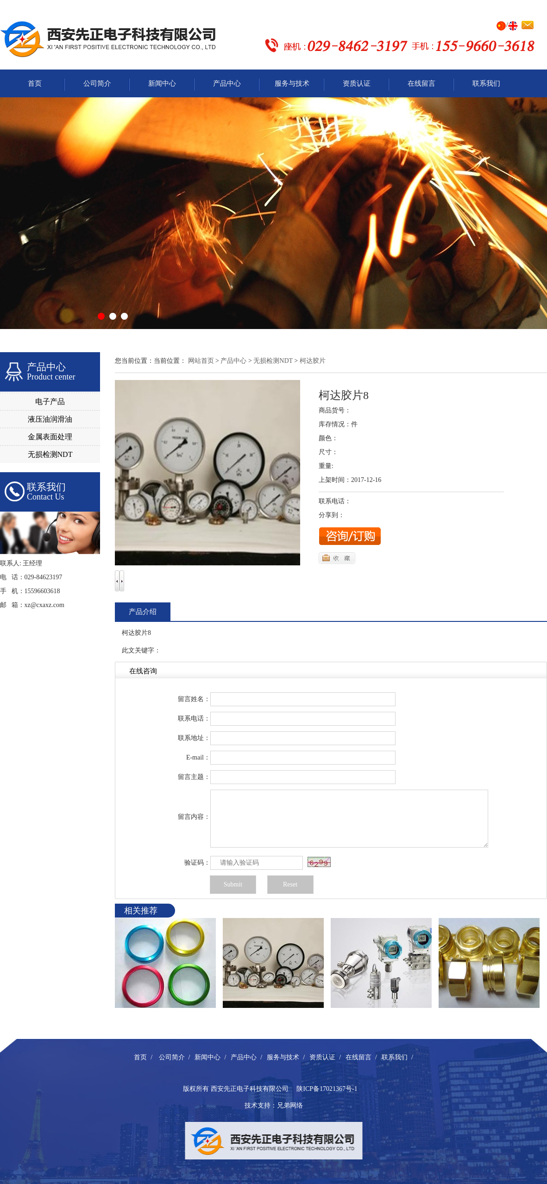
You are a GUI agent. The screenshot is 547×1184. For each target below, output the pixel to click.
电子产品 (50, 401)
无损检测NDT (50, 454)
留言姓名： (194, 699)
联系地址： (194, 737)
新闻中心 (162, 83)
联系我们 (486, 83)
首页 (35, 83)
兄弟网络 (290, 1105)
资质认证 (357, 83)
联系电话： (194, 718)
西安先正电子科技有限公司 (250, 1088)
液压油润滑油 (50, 419)
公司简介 (97, 83)
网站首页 (201, 360)
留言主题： (194, 776)
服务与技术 (292, 83)
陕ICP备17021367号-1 (326, 1088)
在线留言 (421, 83)
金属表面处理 (50, 437)
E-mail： (198, 757)
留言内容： (194, 816)
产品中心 (227, 83)
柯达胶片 (313, 360)
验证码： (197, 862)
